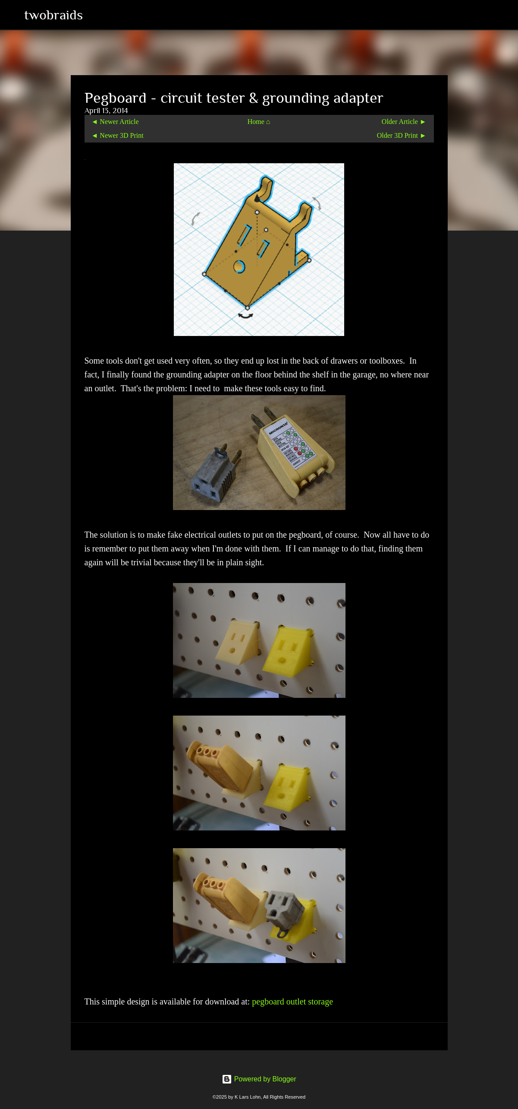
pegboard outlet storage (292, 1001)
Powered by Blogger (259, 1079)
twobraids (53, 14)
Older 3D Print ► (402, 135)
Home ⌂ (259, 121)
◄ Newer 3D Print (117, 135)
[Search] (95, 14)
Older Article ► (404, 121)
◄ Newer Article (115, 121)
